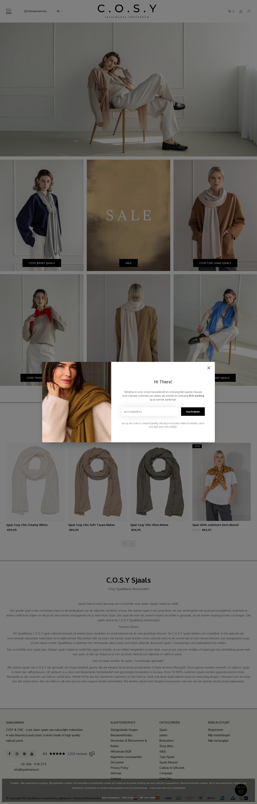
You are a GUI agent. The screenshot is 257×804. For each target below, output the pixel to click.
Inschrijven (193, 411)
